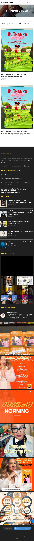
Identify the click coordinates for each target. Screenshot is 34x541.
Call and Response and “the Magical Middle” (20, 232)
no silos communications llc (14, 536)
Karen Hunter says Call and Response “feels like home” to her (20, 201)
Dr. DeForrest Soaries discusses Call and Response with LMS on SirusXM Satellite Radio (20, 212)
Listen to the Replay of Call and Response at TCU (18, 222)
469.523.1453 (8, 174)
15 (9, 23)
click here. (27, 166)
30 (12, 23)
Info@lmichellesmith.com (13, 178)
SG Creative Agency (21, 538)
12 (7, 23)
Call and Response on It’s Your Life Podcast (20, 243)
